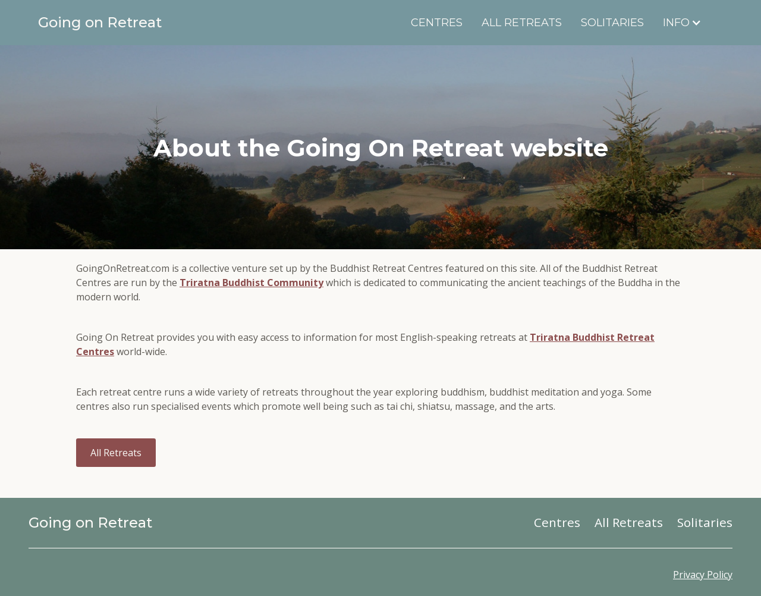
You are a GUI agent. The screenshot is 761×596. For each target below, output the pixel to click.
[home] (131, 22)
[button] (688, 22)
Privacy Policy (702, 574)
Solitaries (612, 22)
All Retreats (522, 22)
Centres (437, 22)
